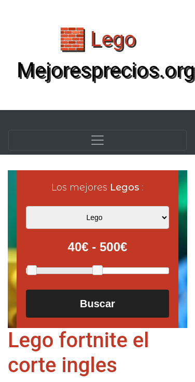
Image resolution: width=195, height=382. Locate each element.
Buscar (97, 303)
